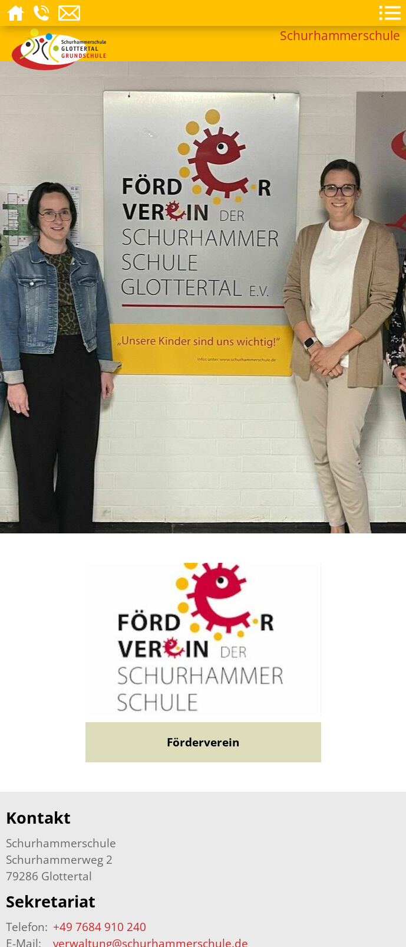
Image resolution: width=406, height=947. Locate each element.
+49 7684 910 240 (99, 926)
